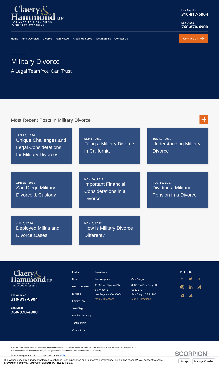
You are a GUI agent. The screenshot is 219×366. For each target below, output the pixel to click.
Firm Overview (80, 286)
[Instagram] (182, 287)
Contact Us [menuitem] (121, 38)
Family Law (78, 300)
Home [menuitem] (14, 38)
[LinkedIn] (190, 287)
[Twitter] (199, 278)
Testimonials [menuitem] (103, 38)
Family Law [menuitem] (62, 38)
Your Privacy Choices (52, 355)
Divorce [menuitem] (47, 38)
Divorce (76, 293)
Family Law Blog (81, 315)
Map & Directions (104, 298)
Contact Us (78, 330)
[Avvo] (199, 287)
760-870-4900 (194, 27)
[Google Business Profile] (190, 278)
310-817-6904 (194, 14)
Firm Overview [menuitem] (30, 38)
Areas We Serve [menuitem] (82, 38)
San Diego (78, 308)
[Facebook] (182, 278)
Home (75, 279)
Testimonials (79, 322)
